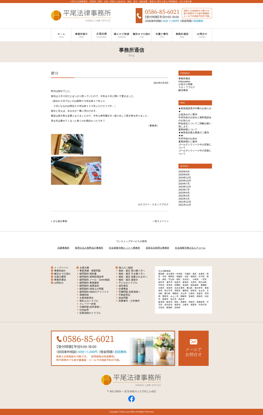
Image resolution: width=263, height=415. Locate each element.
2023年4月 (184, 192)
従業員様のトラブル (90, 313)
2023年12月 (184, 186)
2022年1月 (184, 198)
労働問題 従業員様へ (129, 291)
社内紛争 (84, 310)
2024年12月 (184, 177)
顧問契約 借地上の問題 (92, 288)
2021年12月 (184, 201)
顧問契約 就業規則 (89, 285)
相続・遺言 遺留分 (128, 279)
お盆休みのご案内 (187, 114)
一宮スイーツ (159, 221)
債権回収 (84, 294)
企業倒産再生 (87, 297)
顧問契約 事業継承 (89, 282)
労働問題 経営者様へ (90, 307)
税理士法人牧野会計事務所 (89, 247)
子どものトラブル (128, 282)
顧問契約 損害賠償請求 (92, 276)
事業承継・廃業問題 (90, 270)
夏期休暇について (187, 129)
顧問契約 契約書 (88, 273)
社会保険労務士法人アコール (190, 247)
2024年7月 (184, 183)
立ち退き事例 (60, 221)
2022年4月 (184, 195)
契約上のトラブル (89, 300)
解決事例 (183, 90)
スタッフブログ (160, 204)
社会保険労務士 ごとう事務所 (124, 247)
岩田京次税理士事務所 (157, 247)
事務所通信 (184, 78)
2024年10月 (184, 180)
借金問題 (123, 297)
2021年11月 (184, 204)
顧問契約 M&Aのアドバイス (94, 291)
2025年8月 (184, 174)
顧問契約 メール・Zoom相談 (95, 279)
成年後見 (123, 285)
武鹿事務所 (63, 247)
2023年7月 (184, 189)
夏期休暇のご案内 (187, 141)
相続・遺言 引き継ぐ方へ (132, 273)
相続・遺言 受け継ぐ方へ (132, 270)
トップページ (61, 267)
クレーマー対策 (88, 303)
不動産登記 (124, 294)
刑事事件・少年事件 (129, 300)
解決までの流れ (62, 273)
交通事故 (123, 288)
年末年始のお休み (187, 138)
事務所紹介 (60, 270)
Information (184, 81)
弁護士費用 (60, 276)
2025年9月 (184, 171)
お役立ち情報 (185, 84)
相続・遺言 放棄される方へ (133, 276)
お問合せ (59, 282)
